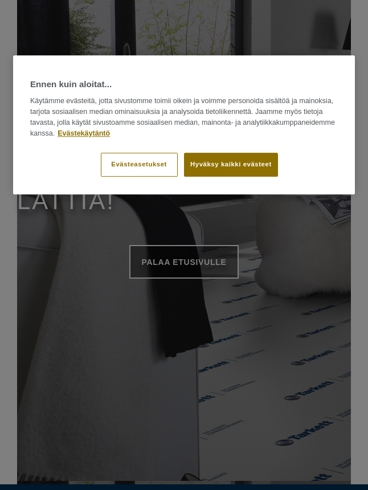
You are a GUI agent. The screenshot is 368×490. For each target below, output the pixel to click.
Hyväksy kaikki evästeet (231, 164)
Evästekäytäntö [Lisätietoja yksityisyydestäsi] (84, 133)
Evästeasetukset (139, 164)
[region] (184, 124)
